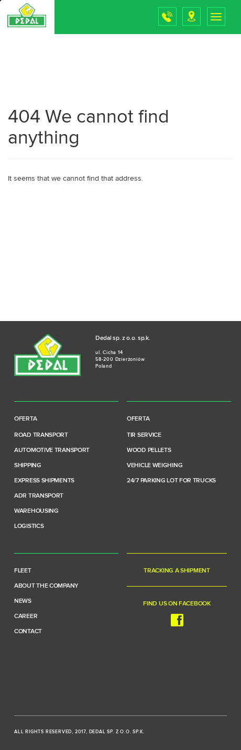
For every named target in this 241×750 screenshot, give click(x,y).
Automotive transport (52, 450)
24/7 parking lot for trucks (171, 481)
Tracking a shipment (177, 571)
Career (25, 616)
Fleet (22, 571)
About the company (46, 586)
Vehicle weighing (154, 465)
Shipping (27, 465)
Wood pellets (149, 450)
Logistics (28, 526)
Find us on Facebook (176, 613)
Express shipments (44, 481)
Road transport (41, 435)
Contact (28, 631)
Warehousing (36, 511)
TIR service (144, 435)
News (22, 601)
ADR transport (38, 496)
